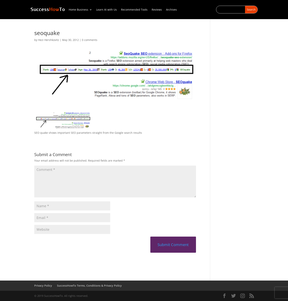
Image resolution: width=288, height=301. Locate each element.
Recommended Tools (134, 9)
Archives (171, 9)
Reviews (157, 9)
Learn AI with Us (106, 9)
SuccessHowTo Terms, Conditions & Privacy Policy (89, 285)
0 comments (89, 40)
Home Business (78, 9)
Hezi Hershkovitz (48, 40)
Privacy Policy (43, 285)
